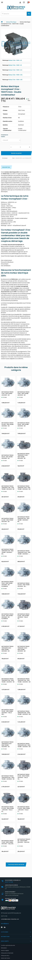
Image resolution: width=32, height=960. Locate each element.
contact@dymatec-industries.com (10, 919)
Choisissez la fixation (4, 135)
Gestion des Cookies (5, 958)
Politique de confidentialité (7, 953)
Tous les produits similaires (16, 864)
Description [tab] (6, 167)
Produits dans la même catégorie (16, 368)
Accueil (2, 21)
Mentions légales (5, 950)
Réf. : (13, 158)
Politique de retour (5, 955)
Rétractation (4, 948)
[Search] (29, 14)
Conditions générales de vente (8, 945)
